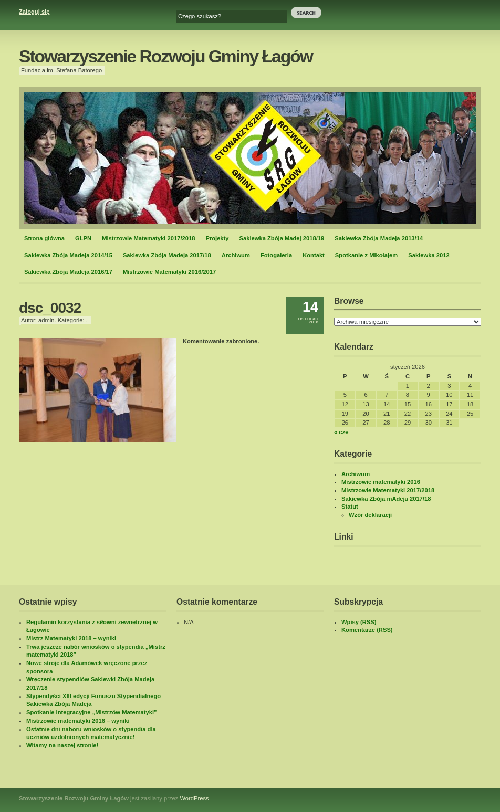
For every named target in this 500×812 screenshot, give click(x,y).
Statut (349, 506)
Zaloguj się (34, 11)
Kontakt (314, 255)
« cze (341, 432)
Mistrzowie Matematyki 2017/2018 (148, 238)
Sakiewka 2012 (428, 255)
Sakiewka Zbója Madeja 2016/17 (68, 272)
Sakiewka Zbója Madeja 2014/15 (68, 255)
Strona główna (44, 238)
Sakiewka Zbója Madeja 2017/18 (167, 255)
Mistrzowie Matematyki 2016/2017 (169, 272)
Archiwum (236, 255)
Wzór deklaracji (370, 515)
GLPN (83, 238)
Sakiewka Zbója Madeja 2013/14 (379, 238)
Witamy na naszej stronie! (62, 745)
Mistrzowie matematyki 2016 (380, 482)
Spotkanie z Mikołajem (366, 255)
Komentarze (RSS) (367, 630)
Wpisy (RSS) (359, 622)
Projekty (216, 238)
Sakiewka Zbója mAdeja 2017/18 (386, 498)
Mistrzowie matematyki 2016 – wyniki (78, 721)
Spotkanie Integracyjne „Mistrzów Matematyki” (91, 712)
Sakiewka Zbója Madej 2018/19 (282, 238)
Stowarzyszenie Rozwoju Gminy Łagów (165, 56)
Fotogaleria (276, 255)
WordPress (194, 798)
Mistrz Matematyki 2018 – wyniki (71, 638)
